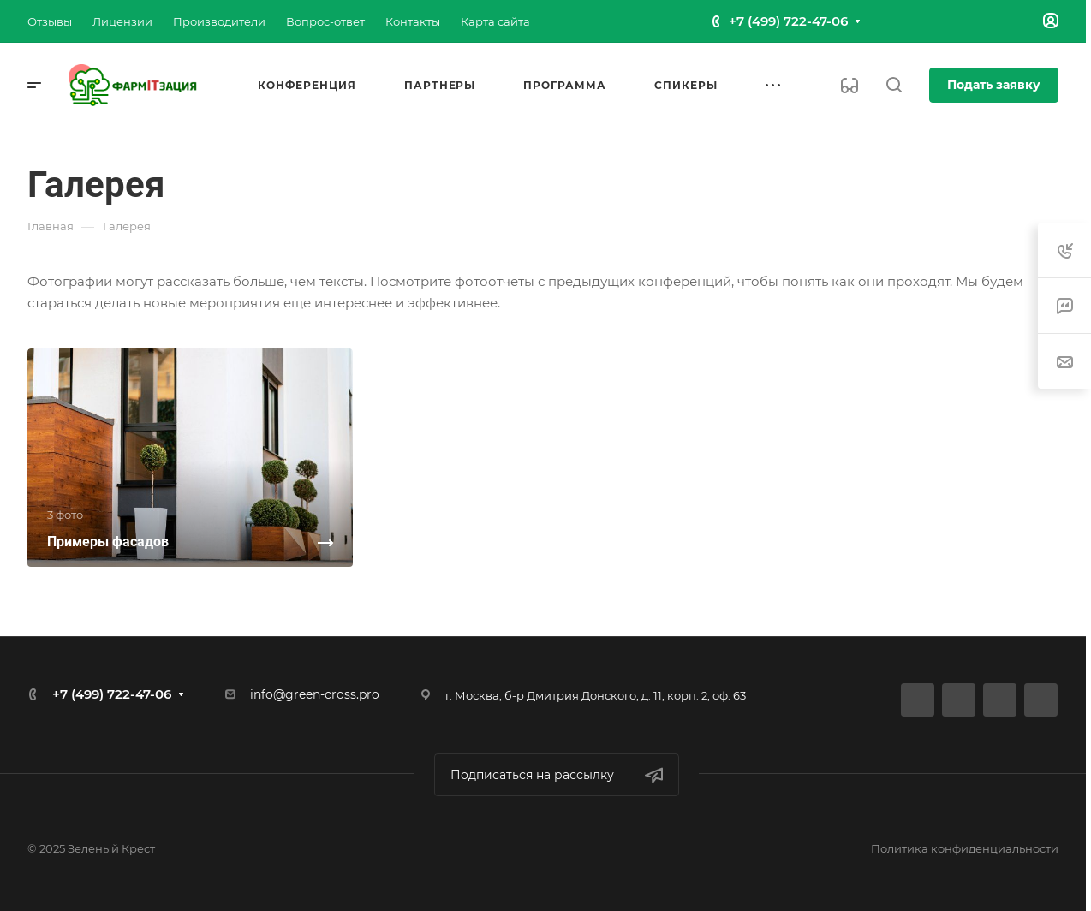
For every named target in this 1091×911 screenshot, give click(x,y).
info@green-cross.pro (314, 694)
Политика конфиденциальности (964, 848)
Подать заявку (993, 84)
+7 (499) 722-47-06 (788, 21)
